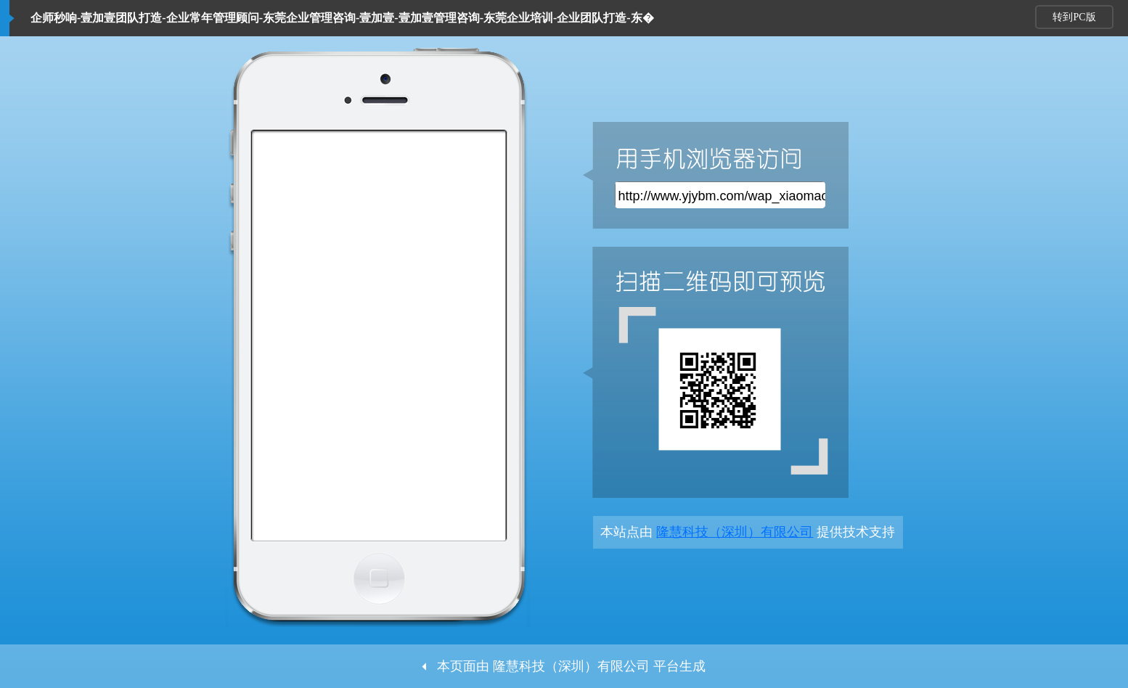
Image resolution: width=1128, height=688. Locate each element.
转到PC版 (1074, 17)
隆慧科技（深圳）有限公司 (734, 532)
